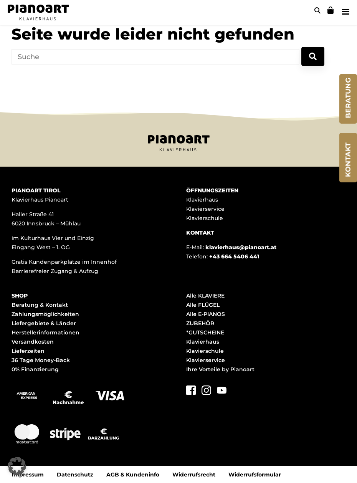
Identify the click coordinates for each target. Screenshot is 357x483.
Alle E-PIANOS (205, 314)
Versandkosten (33, 341)
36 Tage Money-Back (41, 360)
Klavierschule (204, 218)
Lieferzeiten (28, 350)
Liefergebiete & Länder (44, 323)
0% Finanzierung (35, 369)
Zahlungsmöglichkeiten (45, 314)
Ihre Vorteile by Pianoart (220, 369)
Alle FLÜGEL (203, 304)
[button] (17, 466)
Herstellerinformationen (45, 332)
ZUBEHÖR (200, 323)
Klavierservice (205, 208)
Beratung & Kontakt (40, 304)
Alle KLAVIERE (205, 295)
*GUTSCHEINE (205, 332)
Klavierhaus (202, 199)
